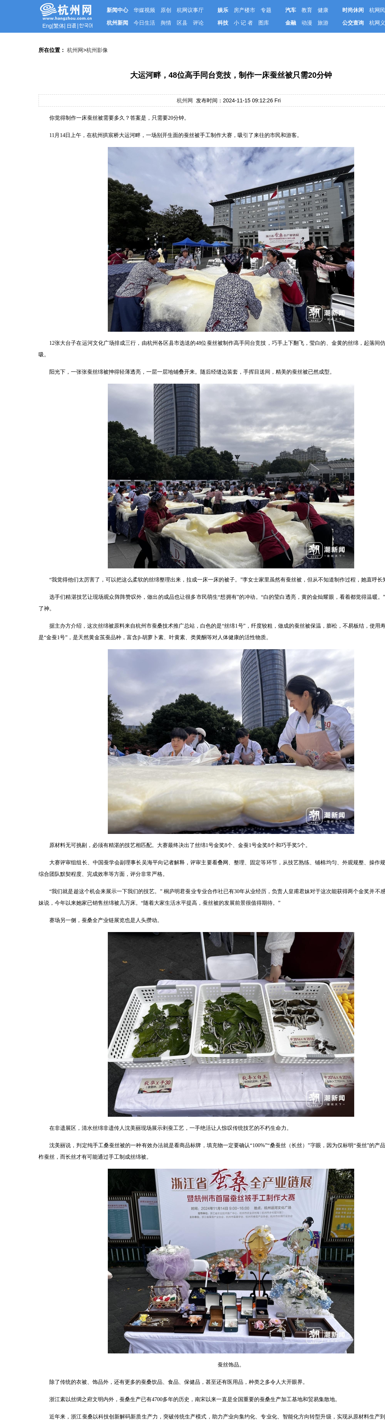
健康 (323, 10)
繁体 (59, 25)
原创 (166, 10)
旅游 (323, 23)
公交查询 (353, 23)
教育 (306, 10)
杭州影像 (97, 50)
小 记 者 (243, 23)
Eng (47, 25)
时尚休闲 (353, 10)
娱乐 (223, 10)
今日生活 (144, 23)
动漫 (306, 23)
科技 (223, 23)
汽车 (290, 10)
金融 (290, 23)
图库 (263, 23)
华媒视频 (144, 10)
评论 (198, 23)
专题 (266, 10)
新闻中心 (117, 10)
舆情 (166, 23)
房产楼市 (244, 10)
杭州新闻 (117, 23)
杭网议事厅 (190, 10)
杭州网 (75, 50)
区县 (182, 23)
